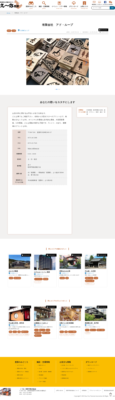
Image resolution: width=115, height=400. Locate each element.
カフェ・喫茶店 (72, 331)
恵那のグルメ (25, 331)
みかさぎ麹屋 (13, 271)
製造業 (9, 30)
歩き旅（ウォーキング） (68, 365)
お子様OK (12, 334)
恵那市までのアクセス (67, 371)
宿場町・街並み (89, 278)
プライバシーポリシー (95, 390)
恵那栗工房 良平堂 (92, 323)
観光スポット (42, 365)
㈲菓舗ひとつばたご (41, 323)
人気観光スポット (90, 283)
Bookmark (103, 30)
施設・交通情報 (44, 7)
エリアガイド (20, 365)
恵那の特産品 (17, 278)
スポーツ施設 (42, 381)
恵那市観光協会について (72, 390)
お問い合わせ (59, 390)
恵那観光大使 (65, 378)
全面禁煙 (26, 334)
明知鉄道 (64, 375)
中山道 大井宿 (90, 271)
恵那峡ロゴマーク (92, 371)
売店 (61, 334)
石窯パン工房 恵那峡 (66, 323)
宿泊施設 (46, 279)
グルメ (14, 331)
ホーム (8, 13)
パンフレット (91, 368)
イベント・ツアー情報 (59, 7)
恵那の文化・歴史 (90, 280)
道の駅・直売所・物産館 (45, 371)
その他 (13, 30)
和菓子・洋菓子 (46, 332)
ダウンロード (73, 7)
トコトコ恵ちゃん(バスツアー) (70, 368)
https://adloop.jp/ (33, 148)
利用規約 (84, 390)
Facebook (105, 4)
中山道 (95, 278)
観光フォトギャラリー (93, 365)
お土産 (11, 278)
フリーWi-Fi (38, 281)
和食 (11, 331)
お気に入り (84, 7)
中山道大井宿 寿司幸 (16, 323)
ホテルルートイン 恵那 (42, 272)
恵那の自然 (20, 375)
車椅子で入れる (19, 334)
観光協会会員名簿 (109, 390)
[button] (86, 63)
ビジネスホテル (38, 279)
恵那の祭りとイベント (23, 378)
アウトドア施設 (43, 378)
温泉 (67, 278)
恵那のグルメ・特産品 (23, 371)
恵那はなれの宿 (64, 271)
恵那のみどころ (31, 7)
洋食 (19, 331)
